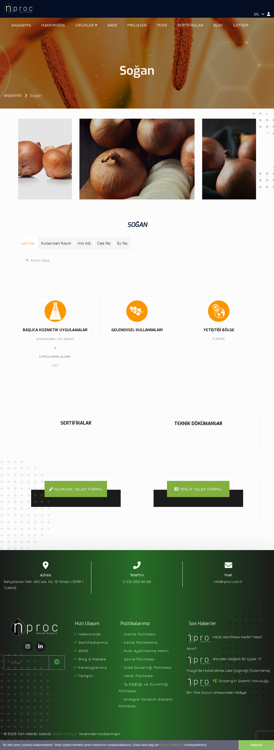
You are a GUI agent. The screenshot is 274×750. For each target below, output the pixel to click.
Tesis (162, 25)
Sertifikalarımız (90, 650)
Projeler (136, 25)
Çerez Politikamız (171, 745)
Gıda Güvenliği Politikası (145, 675)
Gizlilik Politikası (137, 642)
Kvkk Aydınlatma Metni (144, 658)
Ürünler (86, 25)
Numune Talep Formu (75, 493)
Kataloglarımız (90, 675)
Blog (218, 25)
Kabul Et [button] (256, 744)
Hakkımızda (53, 25)
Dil (259, 14)
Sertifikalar (190, 25)
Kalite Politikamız (138, 650)
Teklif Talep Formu (198, 489)
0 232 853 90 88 (137, 589)
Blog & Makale (89, 667)
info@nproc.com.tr (228, 589)
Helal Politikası (136, 683)
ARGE (112, 25)
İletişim (240, 25)
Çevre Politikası (137, 667)
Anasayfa (21, 25)
